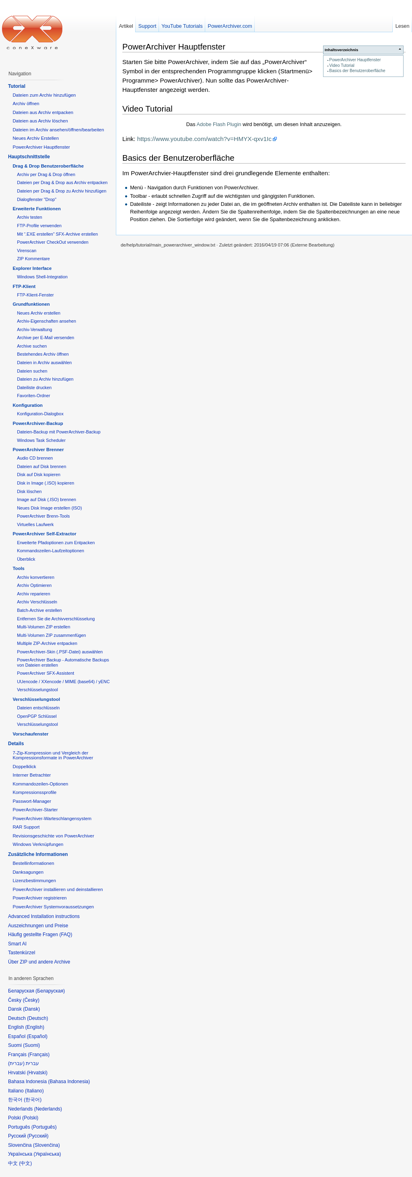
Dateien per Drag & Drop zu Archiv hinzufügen (61, 191)
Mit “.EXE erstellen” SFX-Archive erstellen (57, 234)
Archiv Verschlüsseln (37, 601)
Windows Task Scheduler (41, 440)
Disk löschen (29, 491)
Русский (38, 1136)
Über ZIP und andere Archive (39, 962)
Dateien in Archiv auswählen (44, 362)
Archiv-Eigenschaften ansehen (46, 321)
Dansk (31, 1009)
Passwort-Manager (31, 801)
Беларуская (50, 991)
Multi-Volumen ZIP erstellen (43, 626)
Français (38, 1054)
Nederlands (48, 1109)
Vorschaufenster (30, 733)
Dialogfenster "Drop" (36, 199)
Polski (30, 1118)
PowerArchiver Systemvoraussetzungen (53, 906)
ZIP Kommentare (33, 258)
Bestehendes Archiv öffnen (43, 354)
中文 (25, 1163)
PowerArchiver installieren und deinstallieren (57, 889)
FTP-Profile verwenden (39, 225)
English (35, 1027)
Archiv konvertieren (35, 577)
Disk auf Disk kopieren (38, 474)
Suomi (31, 1045)
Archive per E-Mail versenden (45, 337)
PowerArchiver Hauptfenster (355, 60)
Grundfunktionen (30, 304)
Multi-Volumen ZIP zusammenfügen (51, 635)
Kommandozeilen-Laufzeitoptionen (50, 550)
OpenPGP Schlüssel (37, 716)
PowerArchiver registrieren (39, 897)
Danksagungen (27, 872)
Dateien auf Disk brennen (41, 466)
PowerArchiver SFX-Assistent (45, 673)
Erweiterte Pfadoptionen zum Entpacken (56, 542)
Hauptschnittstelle (29, 157)
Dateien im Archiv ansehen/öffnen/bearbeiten (58, 129)
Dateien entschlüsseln (38, 707)
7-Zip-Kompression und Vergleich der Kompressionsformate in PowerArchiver (52, 755)
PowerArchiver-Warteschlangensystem (51, 818)
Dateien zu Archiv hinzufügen (45, 379)
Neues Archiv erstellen (38, 313)
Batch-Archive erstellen (39, 610)
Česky (31, 1000)
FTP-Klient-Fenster (35, 294)
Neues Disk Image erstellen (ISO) (49, 508)
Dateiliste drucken (34, 387)
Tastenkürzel (21, 952)
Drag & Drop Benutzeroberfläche (48, 166)
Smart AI (17, 944)
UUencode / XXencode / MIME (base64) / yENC (63, 681)
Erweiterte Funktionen (36, 208)
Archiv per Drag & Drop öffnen (46, 174)
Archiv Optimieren (34, 585)
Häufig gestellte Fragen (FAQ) (40, 934)
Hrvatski (37, 1072)
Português (44, 1127)
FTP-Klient (23, 286)
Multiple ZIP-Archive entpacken (47, 643)
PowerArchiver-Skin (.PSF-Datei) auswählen (60, 651)
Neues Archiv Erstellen (35, 138)
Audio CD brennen (35, 458)
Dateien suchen (32, 371)
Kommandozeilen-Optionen (40, 783)
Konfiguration (27, 405)
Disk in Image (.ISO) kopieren (45, 483)
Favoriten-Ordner (33, 395)
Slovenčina (46, 1145)
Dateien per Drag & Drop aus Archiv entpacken (62, 182)
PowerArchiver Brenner (38, 449)
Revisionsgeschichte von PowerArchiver (53, 835)
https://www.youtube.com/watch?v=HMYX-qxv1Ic (204, 138)
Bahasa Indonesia (68, 1081)
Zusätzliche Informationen (38, 854)
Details (16, 743)
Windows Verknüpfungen (37, 844)
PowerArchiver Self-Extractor (44, 533)
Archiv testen (29, 217)
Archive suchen (32, 346)
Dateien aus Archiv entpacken (42, 112)
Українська (47, 1154)
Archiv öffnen (25, 103)
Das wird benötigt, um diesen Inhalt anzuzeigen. (264, 124)
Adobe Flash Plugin (218, 124)
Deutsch (37, 1018)
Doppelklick (24, 766)
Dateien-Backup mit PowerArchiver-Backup (59, 431)
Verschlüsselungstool (37, 689)
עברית (16, 1063)
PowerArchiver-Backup (37, 423)
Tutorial (16, 86)
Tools (18, 568)
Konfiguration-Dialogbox (40, 413)
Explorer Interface (32, 268)
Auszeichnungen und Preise (38, 925)
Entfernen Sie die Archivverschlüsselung (56, 618)
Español (37, 1036)
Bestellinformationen (33, 863)
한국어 (32, 1099)
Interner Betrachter (31, 775)
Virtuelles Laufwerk (35, 524)
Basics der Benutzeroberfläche (357, 70)
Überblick (26, 559)
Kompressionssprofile (34, 792)
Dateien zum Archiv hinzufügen (44, 95)
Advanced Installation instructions (44, 916)
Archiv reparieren (33, 593)
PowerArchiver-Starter (35, 809)
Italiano (34, 1091)
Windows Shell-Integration (42, 276)
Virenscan (26, 250)
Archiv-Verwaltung (34, 329)
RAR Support (25, 827)
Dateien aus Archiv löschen (40, 120)
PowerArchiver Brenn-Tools (43, 516)
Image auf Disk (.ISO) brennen (46, 499)
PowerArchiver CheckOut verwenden (53, 242)
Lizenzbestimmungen (34, 880)
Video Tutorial (341, 65)
